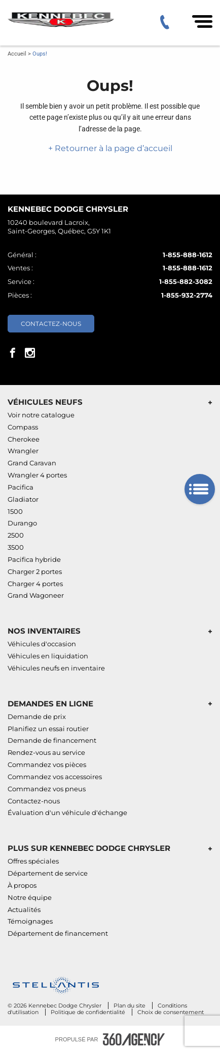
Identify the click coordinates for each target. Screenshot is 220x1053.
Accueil (17, 54)
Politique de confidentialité (89, 1012)
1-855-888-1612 (187, 255)
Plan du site (130, 1005)
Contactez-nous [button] (51, 323)
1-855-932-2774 (186, 295)
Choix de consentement (170, 1012)
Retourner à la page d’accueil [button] (112, 148)
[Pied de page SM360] (134, 1039)
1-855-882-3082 (185, 281)
